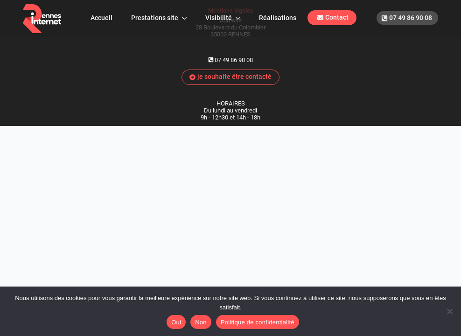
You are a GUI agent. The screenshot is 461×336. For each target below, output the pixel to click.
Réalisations (277, 18)
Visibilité (218, 18)
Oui (176, 322)
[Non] (449, 311)
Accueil (101, 18)
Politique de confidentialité (257, 322)
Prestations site (154, 18)
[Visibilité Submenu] (241, 18)
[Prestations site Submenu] (187, 18)
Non (201, 322)
